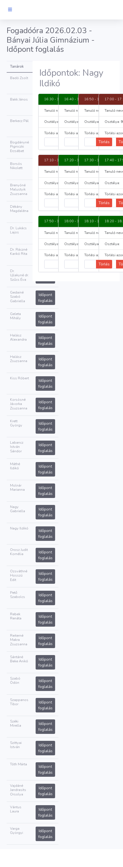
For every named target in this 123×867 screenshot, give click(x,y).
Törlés (104, 142)
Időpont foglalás (45, 297)
